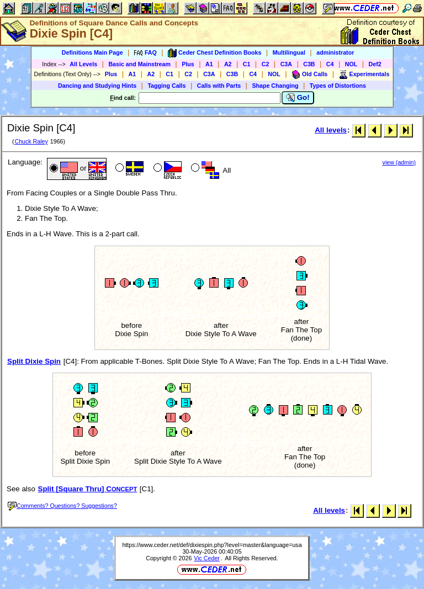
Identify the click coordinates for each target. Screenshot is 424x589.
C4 (330, 64)
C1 (247, 64)
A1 (209, 64)
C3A (286, 64)
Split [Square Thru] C (87, 489)
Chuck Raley (30, 141)
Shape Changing (275, 85)
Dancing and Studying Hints (97, 85)
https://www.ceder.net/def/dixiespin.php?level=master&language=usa (211, 545)
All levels (331, 130)
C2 (265, 64)
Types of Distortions (338, 85)
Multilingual (289, 52)
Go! (298, 97)
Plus (188, 64)
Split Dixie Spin (34, 361)
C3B (309, 64)
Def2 (375, 64)
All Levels (83, 64)
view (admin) (399, 162)
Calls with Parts (219, 85)
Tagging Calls (166, 85)
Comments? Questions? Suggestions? (62, 505)
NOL (351, 64)
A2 (228, 64)
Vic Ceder (207, 558)
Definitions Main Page (92, 52)
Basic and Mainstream (139, 64)
